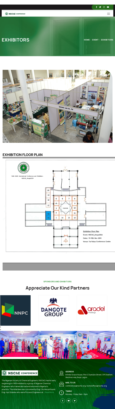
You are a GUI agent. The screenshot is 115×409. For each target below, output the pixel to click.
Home (87, 40)
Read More (49, 392)
